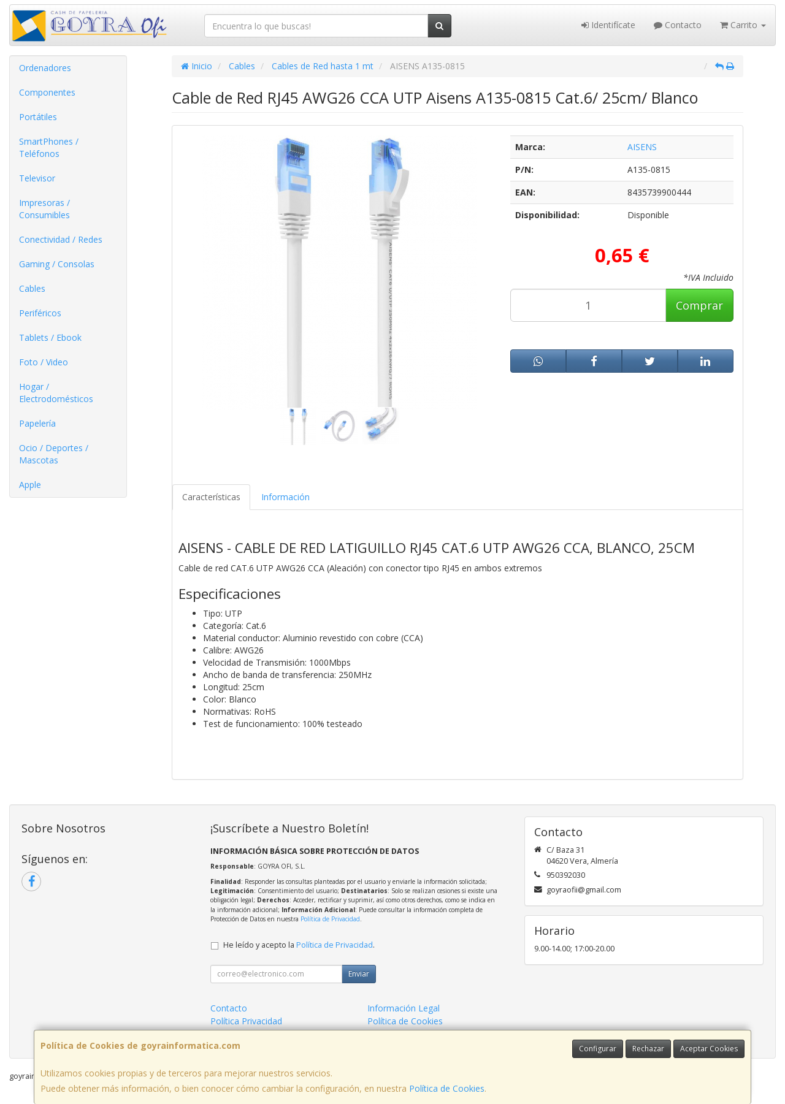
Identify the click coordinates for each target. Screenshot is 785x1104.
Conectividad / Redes (60, 239)
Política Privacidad (246, 1021)
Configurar (597, 1048)
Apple (30, 484)
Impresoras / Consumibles (44, 209)
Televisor (37, 178)
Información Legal (403, 1008)
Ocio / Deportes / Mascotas (53, 454)
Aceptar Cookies (709, 1048)
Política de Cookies (446, 1088)
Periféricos (40, 313)
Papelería (37, 423)
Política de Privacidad (330, 919)
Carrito (743, 25)
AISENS (642, 147)
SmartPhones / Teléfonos (48, 147)
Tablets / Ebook (50, 337)
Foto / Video (43, 362)
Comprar (699, 305)
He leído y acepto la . (299, 945)
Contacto (678, 25)
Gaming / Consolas (56, 264)
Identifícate (608, 25)
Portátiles (38, 117)
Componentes (47, 92)
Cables (32, 288)
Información (285, 497)
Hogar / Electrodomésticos (56, 393)
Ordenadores (45, 68)
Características (211, 497)
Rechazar (648, 1048)
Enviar (358, 974)
